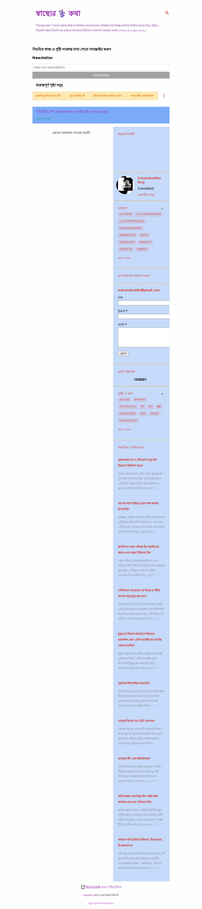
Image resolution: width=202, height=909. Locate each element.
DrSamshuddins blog (149, 180)
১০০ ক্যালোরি (126, 214)
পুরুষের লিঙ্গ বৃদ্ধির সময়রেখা (134, 683)
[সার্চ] (167, 13)
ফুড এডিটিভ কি (77, 95)
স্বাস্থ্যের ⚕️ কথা (58, 13)
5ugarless (88, 895)
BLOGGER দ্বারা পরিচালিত (101, 887)
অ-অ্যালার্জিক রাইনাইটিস (131, 228)
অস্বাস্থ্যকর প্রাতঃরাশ (128, 420)
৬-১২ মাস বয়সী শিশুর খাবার (132, 221)
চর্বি (142, 406)
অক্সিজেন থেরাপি (127, 242)
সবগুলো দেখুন (43, 118)
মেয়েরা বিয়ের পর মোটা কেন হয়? (136, 720)
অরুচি (143, 413)
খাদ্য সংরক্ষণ (139, 399)
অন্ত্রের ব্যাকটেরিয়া (127, 413)
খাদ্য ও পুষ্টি (124, 399)
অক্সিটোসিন (142, 249)
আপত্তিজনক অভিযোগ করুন (134, 276)
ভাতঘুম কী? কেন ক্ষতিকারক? (134, 758)
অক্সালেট (144, 235)
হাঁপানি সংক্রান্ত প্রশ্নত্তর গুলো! (108, 95)
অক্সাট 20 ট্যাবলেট (127, 235)
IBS (159, 406)
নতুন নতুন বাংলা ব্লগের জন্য (101, 903)
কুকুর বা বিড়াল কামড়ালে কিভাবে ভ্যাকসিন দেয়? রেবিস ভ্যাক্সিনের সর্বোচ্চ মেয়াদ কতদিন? (139, 639)
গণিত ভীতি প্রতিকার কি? (142, 95)
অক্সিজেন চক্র (145, 242)
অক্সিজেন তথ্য (126, 249)
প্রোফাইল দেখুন (146, 194)
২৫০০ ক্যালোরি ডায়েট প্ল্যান (149, 214)
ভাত (150, 406)
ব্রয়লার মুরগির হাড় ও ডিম (48, 95)
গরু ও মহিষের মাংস (128, 406)
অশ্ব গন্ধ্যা (154, 413)
